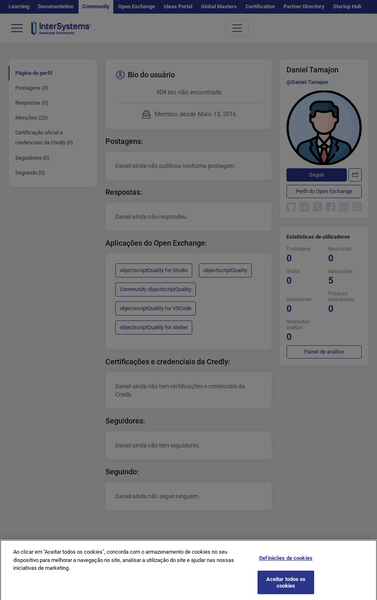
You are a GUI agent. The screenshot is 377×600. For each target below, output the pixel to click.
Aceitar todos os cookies (286, 585)
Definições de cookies (286, 561)
